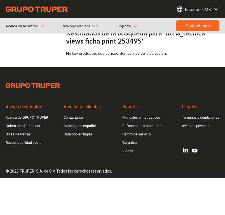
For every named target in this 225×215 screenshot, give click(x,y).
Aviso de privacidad (197, 126)
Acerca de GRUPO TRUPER (27, 117)
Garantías (130, 142)
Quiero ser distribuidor (23, 126)
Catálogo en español (80, 126)
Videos (127, 151)
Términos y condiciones (200, 117)
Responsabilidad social (24, 142)
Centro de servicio (136, 134)
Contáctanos (74, 117)
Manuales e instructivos (141, 117)
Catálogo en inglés (78, 134)
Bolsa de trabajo (18, 134)
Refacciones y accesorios (142, 126)
